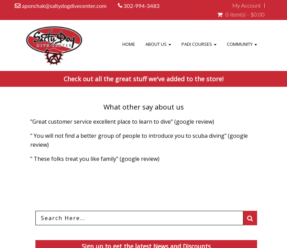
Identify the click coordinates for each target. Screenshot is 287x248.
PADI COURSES (205, 44)
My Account (246, 5)
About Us (169, 44)
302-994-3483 (142, 5)
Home (142, 44)
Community (244, 44)
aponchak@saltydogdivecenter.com (64, 5)
